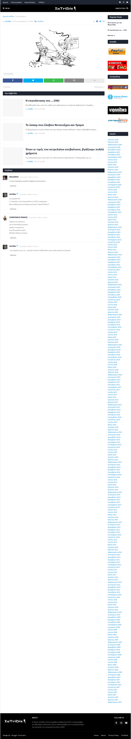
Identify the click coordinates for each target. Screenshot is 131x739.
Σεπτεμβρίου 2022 (114, 240)
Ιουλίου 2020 (112, 302)
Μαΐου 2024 (112, 194)
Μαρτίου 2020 (113, 312)
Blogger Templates (19, 735)
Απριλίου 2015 (113, 457)
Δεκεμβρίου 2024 (114, 177)
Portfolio (124, 735)
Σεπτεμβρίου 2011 (114, 565)
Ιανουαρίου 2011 (114, 585)
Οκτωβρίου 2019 (114, 324)
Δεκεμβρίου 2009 (114, 617)
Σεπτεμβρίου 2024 (114, 185)
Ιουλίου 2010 (112, 599)
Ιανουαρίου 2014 (114, 494)
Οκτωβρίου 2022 (114, 237)
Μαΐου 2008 (112, 665)
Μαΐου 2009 (112, 634)
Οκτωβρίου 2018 (114, 354)
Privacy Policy (113, 735)
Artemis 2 (111, 35)
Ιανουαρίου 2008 (114, 675)
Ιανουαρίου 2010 (114, 615)
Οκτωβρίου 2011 (114, 562)
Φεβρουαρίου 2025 (115, 172)
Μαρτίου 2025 (113, 169)
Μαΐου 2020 (112, 307)
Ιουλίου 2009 (112, 629)
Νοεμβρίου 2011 (114, 560)
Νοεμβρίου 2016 (114, 412)
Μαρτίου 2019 (113, 342)
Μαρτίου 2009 (113, 640)
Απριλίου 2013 (113, 517)
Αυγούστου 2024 (114, 187)
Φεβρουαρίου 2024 (115, 199)
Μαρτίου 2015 (113, 460)
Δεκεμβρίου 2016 (114, 409)
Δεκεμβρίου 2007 (114, 677)
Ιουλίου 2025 (112, 159)
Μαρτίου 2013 (113, 519)
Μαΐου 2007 (112, 695)
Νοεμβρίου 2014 (114, 469)
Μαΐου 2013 (112, 515)
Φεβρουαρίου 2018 (115, 375)
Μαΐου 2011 (112, 574)
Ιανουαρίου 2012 (114, 554)
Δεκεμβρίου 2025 (114, 149)
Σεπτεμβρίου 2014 (114, 474)
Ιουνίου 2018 (112, 364)
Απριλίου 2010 (113, 607)
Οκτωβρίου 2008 (114, 652)
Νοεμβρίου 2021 (114, 262)
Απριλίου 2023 (113, 222)
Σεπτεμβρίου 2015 (114, 444)
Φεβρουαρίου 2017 (115, 405)
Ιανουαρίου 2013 (114, 524)
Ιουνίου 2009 (112, 632)
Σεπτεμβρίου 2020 (114, 297)
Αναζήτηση (120, 8)
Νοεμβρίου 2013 (114, 499)
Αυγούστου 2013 (114, 507)
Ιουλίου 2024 (112, 189)
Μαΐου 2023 (112, 219)
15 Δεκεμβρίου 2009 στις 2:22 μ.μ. (29, 177)
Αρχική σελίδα (8, 16)
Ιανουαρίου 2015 (114, 464)
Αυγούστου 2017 (114, 389)
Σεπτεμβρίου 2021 (114, 267)
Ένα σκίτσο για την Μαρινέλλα (115, 24)
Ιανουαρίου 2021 (114, 287)
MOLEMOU (14, 176)
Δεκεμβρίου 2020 (114, 290)
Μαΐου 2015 (112, 455)
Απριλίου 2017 (113, 400)
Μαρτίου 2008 (113, 670)
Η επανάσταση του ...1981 (43, 100)
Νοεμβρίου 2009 (114, 620)
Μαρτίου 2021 (113, 282)
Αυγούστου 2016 (114, 419)
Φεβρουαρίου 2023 (115, 227)
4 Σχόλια (40, 21)
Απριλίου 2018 (113, 370)
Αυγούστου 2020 (114, 299)
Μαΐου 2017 (112, 397)
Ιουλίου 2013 (112, 510)
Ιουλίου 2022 (112, 244)
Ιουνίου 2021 (112, 274)
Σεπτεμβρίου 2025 (114, 157)
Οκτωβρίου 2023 (114, 210)
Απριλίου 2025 (113, 167)
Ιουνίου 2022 (112, 247)
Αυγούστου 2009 (114, 627)
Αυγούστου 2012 (114, 537)
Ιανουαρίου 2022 (114, 257)
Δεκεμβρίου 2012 (114, 527)
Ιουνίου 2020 (112, 304)
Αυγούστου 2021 (114, 269)
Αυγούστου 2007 (114, 687)
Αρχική (5, 2)
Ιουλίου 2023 (112, 214)
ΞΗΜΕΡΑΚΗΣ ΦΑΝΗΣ (18, 217)
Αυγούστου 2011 (114, 567)
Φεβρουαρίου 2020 (115, 314)
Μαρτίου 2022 (113, 252)
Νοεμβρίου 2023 (114, 207)
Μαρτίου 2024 (113, 197)
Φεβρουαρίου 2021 (115, 284)
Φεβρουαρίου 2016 (115, 432)
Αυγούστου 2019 (114, 329)
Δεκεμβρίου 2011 (114, 557)
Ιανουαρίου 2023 (114, 229)
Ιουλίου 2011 (112, 570)
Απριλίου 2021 (113, 279)
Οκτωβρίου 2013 (114, 502)
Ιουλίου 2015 (112, 450)
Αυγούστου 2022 (114, 242)
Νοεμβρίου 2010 (114, 590)
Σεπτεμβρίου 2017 (114, 387)
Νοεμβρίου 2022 (114, 234)
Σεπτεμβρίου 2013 (114, 505)
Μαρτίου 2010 (113, 610)
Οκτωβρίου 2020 (114, 295)
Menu (7, 8)
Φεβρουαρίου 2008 (115, 672)
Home (96, 735)
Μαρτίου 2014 (113, 489)
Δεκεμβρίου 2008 (114, 647)
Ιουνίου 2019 (112, 334)
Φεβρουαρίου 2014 (115, 492)
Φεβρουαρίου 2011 (115, 582)
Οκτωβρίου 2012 (114, 532)
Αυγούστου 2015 (114, 447)
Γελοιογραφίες (16, 2)
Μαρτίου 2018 (113, 372)
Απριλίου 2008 (113, 667)
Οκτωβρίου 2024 (114, 182)
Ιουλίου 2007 (112, 690)
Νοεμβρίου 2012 (114, 530)
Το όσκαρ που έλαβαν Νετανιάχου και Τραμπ (55, 125)
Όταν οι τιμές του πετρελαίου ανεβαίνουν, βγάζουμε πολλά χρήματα (65, 151)
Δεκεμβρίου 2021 (114, 259)
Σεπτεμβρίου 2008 (114, 655)
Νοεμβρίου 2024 (114, 179)
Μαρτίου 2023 (113, 224)
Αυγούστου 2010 (114, 597)
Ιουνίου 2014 (112, 482)
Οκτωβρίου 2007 (114, 682)
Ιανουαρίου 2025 (114, 174)
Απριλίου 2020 (113, 309)
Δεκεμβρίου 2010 (114, 587)
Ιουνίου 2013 (112, 512)
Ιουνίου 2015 (112, 452)
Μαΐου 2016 (112, 425)
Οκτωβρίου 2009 (114, 622)
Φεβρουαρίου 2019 (115, 345)
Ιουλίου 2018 (112, 362)
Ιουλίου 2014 (112, 480)
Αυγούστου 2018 (114, 359)
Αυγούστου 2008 (114, 657)
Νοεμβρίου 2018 (114, 352)
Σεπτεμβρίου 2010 (114, 595)
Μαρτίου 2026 (113, 142)
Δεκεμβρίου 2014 (114, 467)
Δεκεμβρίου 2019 (114, 320)
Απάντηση (13, 186)
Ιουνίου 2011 (112, 572)
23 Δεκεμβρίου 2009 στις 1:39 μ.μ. (38, 217)
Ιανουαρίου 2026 (114, 147)
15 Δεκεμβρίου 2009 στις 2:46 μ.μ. (28, 194)
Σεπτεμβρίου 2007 (114, 684)
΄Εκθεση (41, 2)
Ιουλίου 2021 (112, 272)
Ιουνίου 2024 (112, 192)
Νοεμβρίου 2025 (114, 152)
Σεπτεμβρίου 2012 (114, 535)
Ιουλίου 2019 (112, 332)
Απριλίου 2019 (113, 339)
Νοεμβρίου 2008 (114, 650)
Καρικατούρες (30, 2)
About (103, 735)
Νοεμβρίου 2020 (114, 292)
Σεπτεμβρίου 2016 (114, 417)
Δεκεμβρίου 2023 (114, 204)
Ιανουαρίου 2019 (114, 347)
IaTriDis (12, 194)
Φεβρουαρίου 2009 (115, 642)
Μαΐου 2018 (112, 367)
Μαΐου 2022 (112, 249)
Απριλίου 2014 (113, 487)
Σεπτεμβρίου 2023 (114, 212)
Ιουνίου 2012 (112, 542)
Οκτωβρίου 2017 (114, 384)
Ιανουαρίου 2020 (114, 317)
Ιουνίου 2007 (112, 692)
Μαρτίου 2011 (113, 579)
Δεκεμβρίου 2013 (114, 497)
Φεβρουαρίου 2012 (115, 552)
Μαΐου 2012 (112, 544)
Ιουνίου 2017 (112, 394)
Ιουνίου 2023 (112, 217)
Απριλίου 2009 (113, 637)
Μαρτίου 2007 (113, 700)
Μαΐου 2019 (112, 337)
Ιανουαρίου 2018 (114, 377)
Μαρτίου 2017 (113, 402)
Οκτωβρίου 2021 (114, 265)
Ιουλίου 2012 (112, 540)
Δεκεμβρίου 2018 (114, 350)
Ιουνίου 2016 (112, 422)
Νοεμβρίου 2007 (114, 680)
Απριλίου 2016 (113, 427)
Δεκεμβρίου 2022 (114, 232)
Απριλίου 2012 (113, 547)
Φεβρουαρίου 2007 (115, 702)
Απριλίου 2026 (113, 139)
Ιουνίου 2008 (112, 662)
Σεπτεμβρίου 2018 (114, 357)
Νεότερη (7, 87)
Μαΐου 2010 (112, 604)
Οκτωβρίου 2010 (114, 592)
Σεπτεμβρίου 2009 (114, 625)
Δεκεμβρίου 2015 (114, 437)
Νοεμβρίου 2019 (114, 322)
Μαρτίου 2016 (113, 430)
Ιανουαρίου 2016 (114, 434)
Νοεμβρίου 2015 (114, 439)
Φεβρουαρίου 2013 (115, 522)
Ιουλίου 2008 (112, 659)
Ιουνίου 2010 (112, 602)
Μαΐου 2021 (112, 277)
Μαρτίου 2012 (113, 549)
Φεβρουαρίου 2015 (115, 462)
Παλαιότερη (98, 87)
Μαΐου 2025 (112, 164)
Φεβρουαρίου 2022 (115, 254)
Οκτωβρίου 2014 (114, 472)
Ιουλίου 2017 (112, 392)
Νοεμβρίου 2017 (114, 382)
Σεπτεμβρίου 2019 (114, 327)
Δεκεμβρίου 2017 (114, 379)
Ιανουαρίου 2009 (114, 645)
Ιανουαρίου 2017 (114, 407)
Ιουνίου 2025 (112, 162)
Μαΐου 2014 (112, 485)
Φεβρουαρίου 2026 (115, 144)
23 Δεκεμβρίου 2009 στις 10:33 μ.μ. (29, 246)
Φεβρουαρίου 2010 (115, 612)
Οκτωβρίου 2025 (114, 154)
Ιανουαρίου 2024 (114, 202)
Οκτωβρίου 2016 (114, 414)
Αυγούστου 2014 (114, 477)
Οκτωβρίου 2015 (114, 442)
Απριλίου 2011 (113, 577)
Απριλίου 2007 (113, 697)
